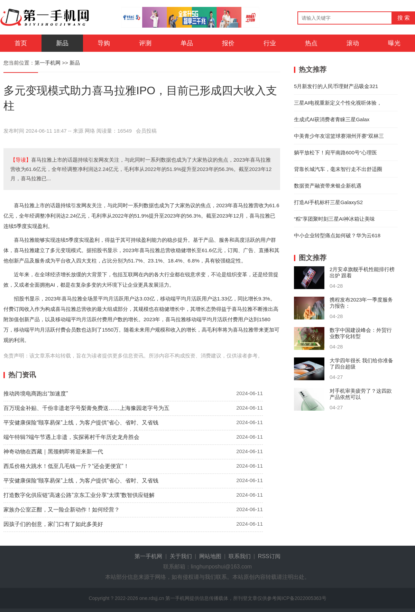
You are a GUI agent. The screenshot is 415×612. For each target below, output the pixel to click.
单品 (187, 43)
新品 (62, 43)
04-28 (336, 286)
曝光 (394, 43)
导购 (104, 43)
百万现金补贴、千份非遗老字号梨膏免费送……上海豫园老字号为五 (86, 408)
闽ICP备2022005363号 (301, 598)
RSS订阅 (269, 556)
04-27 (336, 377)
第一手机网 (48, 63)
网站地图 (210, 556)
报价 (228, 43)
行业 (270, 43)
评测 (145, 43)
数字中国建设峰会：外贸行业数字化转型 (361, 333)
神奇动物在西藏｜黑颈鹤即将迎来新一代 (53, 452)
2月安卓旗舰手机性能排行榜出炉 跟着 (362, 272)
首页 (21, 43)
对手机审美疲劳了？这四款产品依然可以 (361, 394)
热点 (311, 43)
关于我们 (181, 556)
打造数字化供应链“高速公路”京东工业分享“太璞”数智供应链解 (79, 495)
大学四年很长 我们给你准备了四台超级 (361, 363)
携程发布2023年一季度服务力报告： (361, 303)
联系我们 (240, 556)
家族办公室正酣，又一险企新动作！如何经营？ (61, 510)
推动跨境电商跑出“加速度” (35, 393)
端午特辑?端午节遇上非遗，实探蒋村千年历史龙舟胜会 (71, 437)
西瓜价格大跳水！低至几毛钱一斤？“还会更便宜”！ (66, 466)
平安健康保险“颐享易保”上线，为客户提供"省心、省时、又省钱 (80, 422)
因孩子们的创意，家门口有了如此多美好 (53, 524)
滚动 (353, 43)
